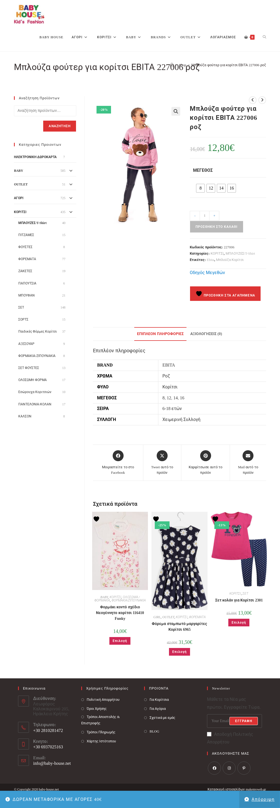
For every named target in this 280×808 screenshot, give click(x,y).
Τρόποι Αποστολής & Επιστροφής (100, 720)
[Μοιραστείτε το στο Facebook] (118, 462)
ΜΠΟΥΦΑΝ (26, 295)
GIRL (157, 617)
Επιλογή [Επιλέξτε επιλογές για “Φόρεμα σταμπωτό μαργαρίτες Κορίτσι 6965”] (179, 652)
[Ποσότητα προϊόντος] (204, 216)
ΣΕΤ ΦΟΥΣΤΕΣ (28, 368)
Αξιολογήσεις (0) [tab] (206, 334)
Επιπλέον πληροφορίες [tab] (160, 334)
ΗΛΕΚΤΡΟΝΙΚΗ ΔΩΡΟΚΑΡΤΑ (35, 157)
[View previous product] (252, 100)
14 (175, 398)
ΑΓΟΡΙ (19, 198)
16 (182, 398)
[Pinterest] (243, 768)
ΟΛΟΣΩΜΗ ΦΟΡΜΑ (32, 380)
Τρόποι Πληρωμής (101, 732)
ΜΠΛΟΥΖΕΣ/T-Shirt (240, 253)
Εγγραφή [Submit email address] (243, 721)
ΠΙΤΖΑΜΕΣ (26, 235)
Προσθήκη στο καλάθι (217, 227)
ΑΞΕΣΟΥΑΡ (26, 344)
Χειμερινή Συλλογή (181, 419)
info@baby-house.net (52, 763)
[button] (175, 111)
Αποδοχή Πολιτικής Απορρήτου (230, 738)
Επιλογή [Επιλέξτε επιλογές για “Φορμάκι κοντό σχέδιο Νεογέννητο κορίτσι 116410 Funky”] (120, 641)
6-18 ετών (172, 408)
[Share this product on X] (162, 462)
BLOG (154, 731)
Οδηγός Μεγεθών (207, 272)
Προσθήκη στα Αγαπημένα (225, 293)
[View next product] (262, 100)
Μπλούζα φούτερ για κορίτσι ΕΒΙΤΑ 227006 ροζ (228, 65)
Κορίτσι (169, 387)
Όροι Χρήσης (97, 709)
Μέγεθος (203, 170)
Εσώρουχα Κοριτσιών (34, 392)
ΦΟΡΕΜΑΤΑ (197, 617)
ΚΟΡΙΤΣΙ (217, 253)
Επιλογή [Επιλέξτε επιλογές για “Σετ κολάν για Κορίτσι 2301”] (239, 622)
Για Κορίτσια (159, 699)
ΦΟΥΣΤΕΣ (25, 247)
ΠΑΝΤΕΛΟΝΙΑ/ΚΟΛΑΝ (34, 404)
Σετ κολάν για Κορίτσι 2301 (239, 600)
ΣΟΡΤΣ (23, 319)
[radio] (200, 188)
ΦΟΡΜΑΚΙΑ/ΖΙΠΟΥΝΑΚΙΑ (129, 600)
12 (169, 398)
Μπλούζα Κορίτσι (230, 260)
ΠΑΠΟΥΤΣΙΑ (27, 283)
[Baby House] (172, 65)
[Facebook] (214, 768)
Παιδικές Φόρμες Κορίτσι (37, 331)
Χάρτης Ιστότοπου (101, 741)
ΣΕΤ (245, 593)
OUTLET (168, 617)
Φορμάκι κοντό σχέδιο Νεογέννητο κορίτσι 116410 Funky (120, 613)
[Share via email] (247, 462)
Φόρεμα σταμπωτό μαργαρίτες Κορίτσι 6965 (179, 627)
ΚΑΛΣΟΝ (24, 416)
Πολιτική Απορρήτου (103, 699)
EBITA (168, 365)
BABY (104, 597)
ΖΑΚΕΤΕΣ (25, 271)
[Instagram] (229, 768)
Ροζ (166, 376)
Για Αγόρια (158, 709)
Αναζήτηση (60, 126)
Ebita (210, 260)
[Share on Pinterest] (205, 462)
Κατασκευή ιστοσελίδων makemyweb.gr (237, 789)
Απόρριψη (263, 799)
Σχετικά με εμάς (163, 718)
